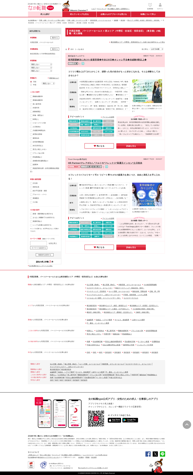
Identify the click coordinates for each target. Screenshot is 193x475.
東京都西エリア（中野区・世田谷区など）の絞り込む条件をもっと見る (138, 42)
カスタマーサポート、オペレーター (100, 288)
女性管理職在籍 (38, 142)
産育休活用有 (37, 134)
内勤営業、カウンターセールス (129, 285)
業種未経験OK (38, 100)
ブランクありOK (38, 153)
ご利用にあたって (33, 455)
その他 (35, 202)
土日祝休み (37, 127)
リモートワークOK (39, 123)
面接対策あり (37, 221)
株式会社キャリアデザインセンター (48, 457)
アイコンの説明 (108, 117)
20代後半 (117, 352)
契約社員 (36, 187)
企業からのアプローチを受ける (114, 14)
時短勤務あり (37, 157)
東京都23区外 (92, 309)
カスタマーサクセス (131, 298)
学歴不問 (36, 108)
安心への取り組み (45, 455)
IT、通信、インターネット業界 (98, 323)
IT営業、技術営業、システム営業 (135, 295)
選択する (55, 37)
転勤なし (36, 119)
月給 (34, 82)
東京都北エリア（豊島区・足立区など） (118, 312)
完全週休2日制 (130, 342)
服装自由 (36, 138)
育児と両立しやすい (40, 149)
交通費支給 (156, 342)
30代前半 (127, 352)
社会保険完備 (97, 342)
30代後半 (136, 352)
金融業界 (90, 320)
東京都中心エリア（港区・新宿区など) (113, 306)
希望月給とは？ (54, 78)
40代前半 (145, 352)
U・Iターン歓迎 (143, 342)
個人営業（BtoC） (109, 285)
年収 (34, 85)
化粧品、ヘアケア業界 (104, 320)
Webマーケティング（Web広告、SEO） (129, 288)
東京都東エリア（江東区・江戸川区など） (114, 309)
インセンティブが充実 (145, 345)
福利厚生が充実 (128, 345)
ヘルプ (93, 9)
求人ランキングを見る (79, 14)
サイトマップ (101, 9)
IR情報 (87, 457)
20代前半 (108, 352)
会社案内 (81, 457)
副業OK (35, 164)
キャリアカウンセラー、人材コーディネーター (104, 295)
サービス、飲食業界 (122, 320)
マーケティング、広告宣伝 (96, 291)
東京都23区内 (92, 306)
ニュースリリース (88, 455)
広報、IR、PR (155, 291)
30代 (94, 352)
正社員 (35, 183)
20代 (88, 352)
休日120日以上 (38, 146)
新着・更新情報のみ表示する (43, 214)
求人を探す (45, 14)
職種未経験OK (38, 96)
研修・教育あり (38, 115)
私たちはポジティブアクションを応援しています (93, 468)
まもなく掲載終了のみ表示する (43, 217)
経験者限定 (37, 112)
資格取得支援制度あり (40, 161)
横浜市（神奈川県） (94, 312)
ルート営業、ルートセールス (119, 291)
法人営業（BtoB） (93, 285)
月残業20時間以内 (39, 130)
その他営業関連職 (150, 285)
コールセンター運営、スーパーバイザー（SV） (104, 298)
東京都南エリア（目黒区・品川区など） (144, 306)
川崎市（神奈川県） (143, 312)
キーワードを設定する (39, 248)
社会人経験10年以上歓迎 (111, 345)
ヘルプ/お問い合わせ (101, 455)
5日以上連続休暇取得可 (113, 342)
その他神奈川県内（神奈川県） (144, 309)
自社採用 (93, 457)
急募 (88, 342)
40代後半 (154, 352)
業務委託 (36, 198)
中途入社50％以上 (93, 345)
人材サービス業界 (138, 320)
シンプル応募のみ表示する (42, 225)
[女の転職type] (32, 457)
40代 (100, 352)
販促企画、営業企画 (139, 291)
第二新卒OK (37, 104)
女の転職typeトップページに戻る (41, 266)
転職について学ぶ (148, 14)
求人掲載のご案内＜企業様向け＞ (118, 9)
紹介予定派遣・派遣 (40, 191)
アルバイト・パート (40, 194)
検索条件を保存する (44, 255)
